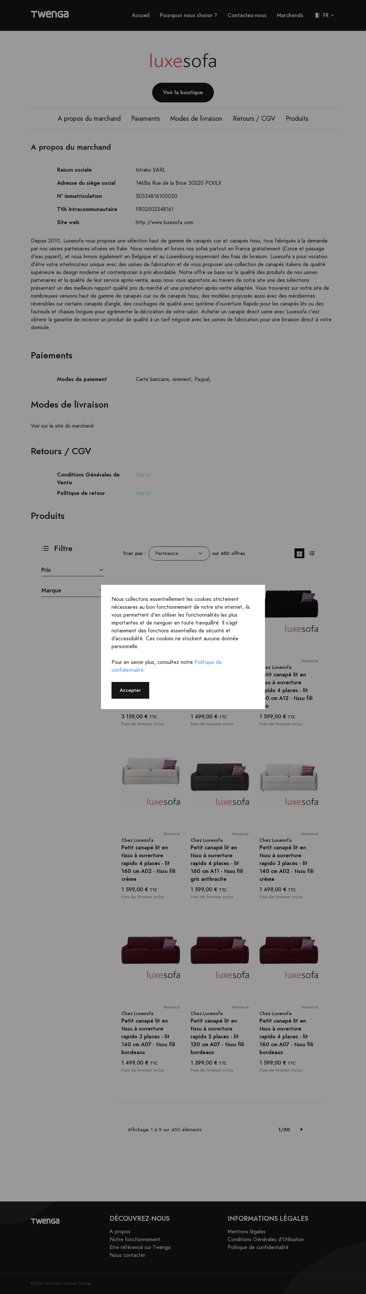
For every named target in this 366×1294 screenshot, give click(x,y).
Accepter (130, 690)
